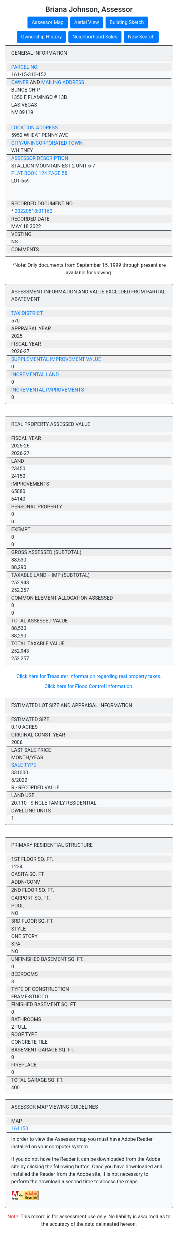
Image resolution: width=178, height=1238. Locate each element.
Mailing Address (62, 82)
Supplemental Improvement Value (56, 359)
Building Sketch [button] (127, 22)
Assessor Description (39, 158)
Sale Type (23, 765)
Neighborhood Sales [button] (94, 37)
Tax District (27, 313)
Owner (20, 82)
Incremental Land (35, 374)
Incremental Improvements (47, 390)
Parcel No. (24, 67)
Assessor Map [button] (47, 22)
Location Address (34, 128)
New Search (141, 37)
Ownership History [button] (41, 37)
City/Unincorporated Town (46, 143)
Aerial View (86, 22)
